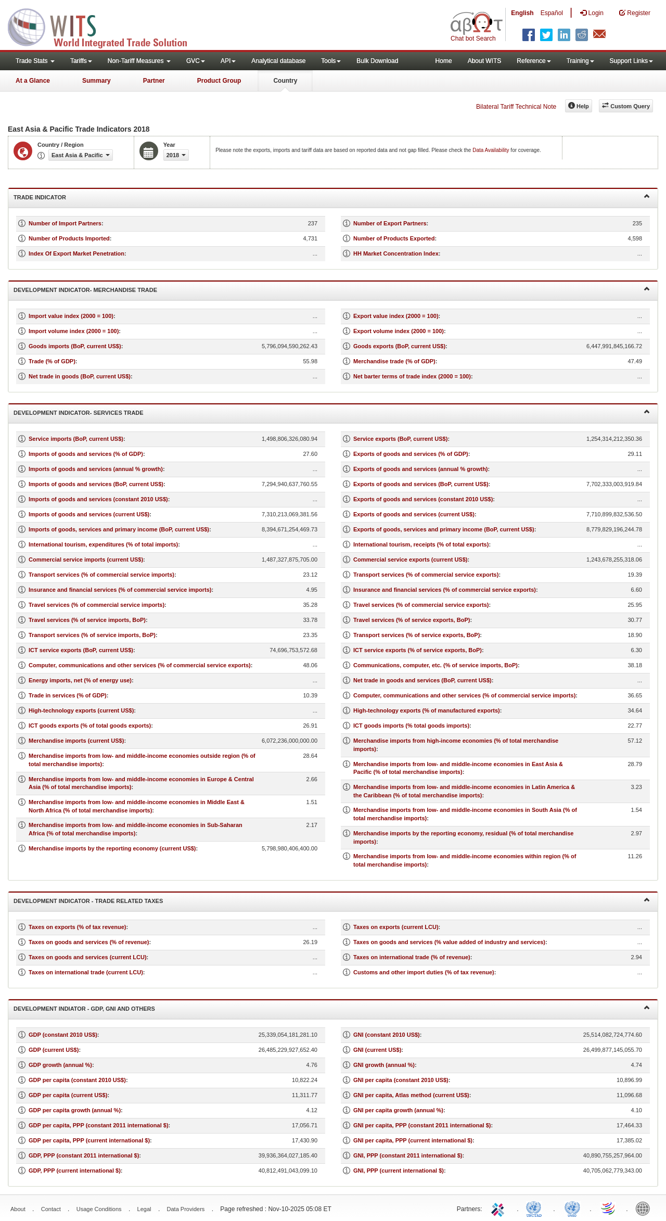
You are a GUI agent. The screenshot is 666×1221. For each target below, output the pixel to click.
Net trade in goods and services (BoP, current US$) (422, 680)
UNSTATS (572, 1208)
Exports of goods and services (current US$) (414, 514)
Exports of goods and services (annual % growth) (420, 469)
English (522, 13)
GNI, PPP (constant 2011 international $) (407, 1155)
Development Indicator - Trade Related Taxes (332, 900)
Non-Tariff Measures (139, 61)
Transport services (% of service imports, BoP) (92, 635)
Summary (96, 80)
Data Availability (491, 150)
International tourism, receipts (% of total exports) (421, 544)
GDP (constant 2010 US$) (63, 1035)
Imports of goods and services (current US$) (89, 514)
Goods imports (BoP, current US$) (75, 346)
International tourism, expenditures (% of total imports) (103, 544)
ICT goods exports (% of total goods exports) (90, 725)
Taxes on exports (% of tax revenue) (77, 927)
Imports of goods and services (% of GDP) (86, 454)
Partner (154, 80)
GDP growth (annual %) (60, 1065)
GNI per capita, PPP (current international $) (412, 1140)
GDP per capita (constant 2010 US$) (77, 1080)
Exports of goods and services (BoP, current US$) (421, 484)
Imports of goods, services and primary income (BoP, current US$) (119, 529)
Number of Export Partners (390, 223)
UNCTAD (536, 1208)
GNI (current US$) (377, 1050)
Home (444, 61)
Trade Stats (35, 61)
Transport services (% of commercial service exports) (425, 574)
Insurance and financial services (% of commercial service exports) (444, 590)
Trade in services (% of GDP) (68, 695)
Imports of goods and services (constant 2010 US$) (98, 499)
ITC (499, 1208)
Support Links (631, 61)
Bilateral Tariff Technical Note (516, 106)
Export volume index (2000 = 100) (398, 331)
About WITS (485, 61)
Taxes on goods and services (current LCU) (88, 957)
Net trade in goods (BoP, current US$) (80, 376)
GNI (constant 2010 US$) (386, 1035)
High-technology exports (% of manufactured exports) (426, 710)
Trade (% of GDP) (52, 361)
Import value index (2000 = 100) (71, 316)
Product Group (219, 80)
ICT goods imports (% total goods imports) (411, 725)
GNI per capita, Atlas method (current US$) (411, 1095)
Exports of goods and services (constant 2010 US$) (423, 499)
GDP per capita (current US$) (68, 1095)
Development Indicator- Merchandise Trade (332, 289)
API (228, 61)
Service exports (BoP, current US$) (400, 439)
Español (552, 13)
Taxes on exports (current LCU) (396, 927)
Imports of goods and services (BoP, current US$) (96, 484)
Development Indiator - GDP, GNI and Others (332, 1008)
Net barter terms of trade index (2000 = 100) (412, 376)
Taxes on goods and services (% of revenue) (89, 942)
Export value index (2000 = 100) (396, 316)
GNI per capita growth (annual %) (398, 1110)
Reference (533, 61)
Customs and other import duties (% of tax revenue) (423, 972)
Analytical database (278, 61)
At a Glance (33, 80)
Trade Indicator (332, 196)
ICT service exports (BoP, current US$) (81, 650)
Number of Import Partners (65, 223)
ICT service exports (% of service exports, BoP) (417, 650)
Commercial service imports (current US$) (86, 559)
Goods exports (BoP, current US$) (399, 346)
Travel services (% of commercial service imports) (96, 605)
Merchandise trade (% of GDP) (394, 361)
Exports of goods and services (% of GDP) (410, 454)
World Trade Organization (608, 1208)
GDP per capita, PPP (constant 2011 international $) (99, 1125)
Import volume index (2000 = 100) (74, 331)
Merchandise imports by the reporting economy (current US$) (112, 848)
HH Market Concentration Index (396, 253)
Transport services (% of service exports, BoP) (416, 635)
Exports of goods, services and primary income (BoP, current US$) (443, 529)
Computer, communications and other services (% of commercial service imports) (464, 695)
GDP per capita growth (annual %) (75, 1110)
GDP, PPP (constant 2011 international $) (84, 1155)
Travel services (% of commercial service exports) (421, 605)
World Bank (645, 1208)
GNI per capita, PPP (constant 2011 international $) (422, 1125)
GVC (195, 61)
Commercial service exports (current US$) (410, 559)
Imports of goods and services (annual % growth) (96, 469)
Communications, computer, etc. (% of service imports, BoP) (435, 665)
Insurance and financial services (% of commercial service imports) (120, 590)
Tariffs (81, 61)
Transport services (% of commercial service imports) (101, 574)
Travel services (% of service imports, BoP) (87, 620)
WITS (104, 26)
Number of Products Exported (393, 238)
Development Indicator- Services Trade (332, 412)
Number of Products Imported (69, 238)
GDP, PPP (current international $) (75, 1170)
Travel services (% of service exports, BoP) (411, 620)
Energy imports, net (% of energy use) (80, 680)
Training (580, 61)
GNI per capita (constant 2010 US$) (401, 1080)
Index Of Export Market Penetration (76, 253)
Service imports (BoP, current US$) (76, 439)
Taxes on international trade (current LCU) (86, 972)
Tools (331, 61)
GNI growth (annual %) (384, 1065)
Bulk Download (377, 61)
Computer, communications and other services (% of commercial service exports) (140, 665)
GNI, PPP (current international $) (398, 1170)
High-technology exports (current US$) (81, 710)
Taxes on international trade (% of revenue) (411, 957)
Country (285, 80)
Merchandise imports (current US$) (76, 740)
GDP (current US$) (54, 1050)
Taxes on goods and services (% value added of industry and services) (449, 942)
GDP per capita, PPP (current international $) (89, 1140)
